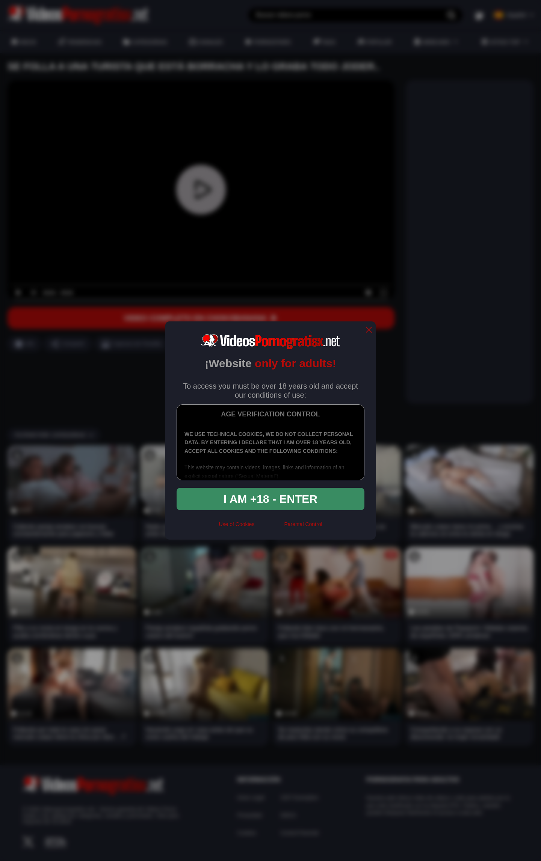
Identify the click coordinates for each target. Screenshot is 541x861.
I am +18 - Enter (270, 499)
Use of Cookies (236, 524)
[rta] (269, 527)
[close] (369, 330)
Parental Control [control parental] (303, 524)
